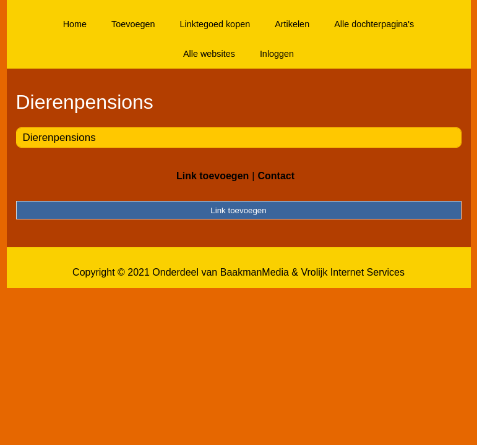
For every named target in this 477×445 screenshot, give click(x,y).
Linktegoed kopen (215, 24)
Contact (275, 176)
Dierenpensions (59, 137)
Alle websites (209, 54)
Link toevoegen (212, 176)
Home (75, 24)
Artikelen (292, 24)
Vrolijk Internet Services (352, 272)
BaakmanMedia (254, 272)
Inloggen (277, 54)
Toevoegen (133, 24)
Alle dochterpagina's (374, 24)
